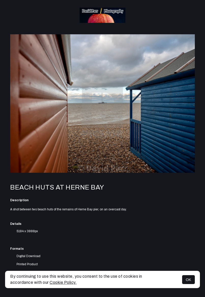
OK (188, 279)
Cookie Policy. (63, 282)
